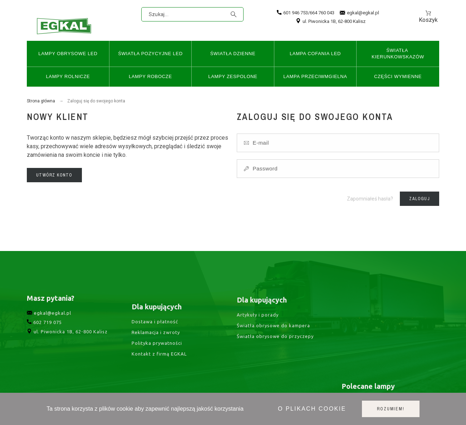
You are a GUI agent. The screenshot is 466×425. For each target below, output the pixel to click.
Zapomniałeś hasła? (370, 199)
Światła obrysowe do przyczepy (275, 344)
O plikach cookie (312, 409)
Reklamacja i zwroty (156, 342)
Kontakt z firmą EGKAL (159, 363)
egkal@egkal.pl (359, 13)
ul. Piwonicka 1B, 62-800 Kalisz (331, 21)
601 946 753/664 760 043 (305, 12)
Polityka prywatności (157, 353)
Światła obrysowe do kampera (273, 333)
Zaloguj (419, 199)
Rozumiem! (390, 409)
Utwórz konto (54, 175)
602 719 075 (44, 329)
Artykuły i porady (258, 322)
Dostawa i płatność (155, 331)
